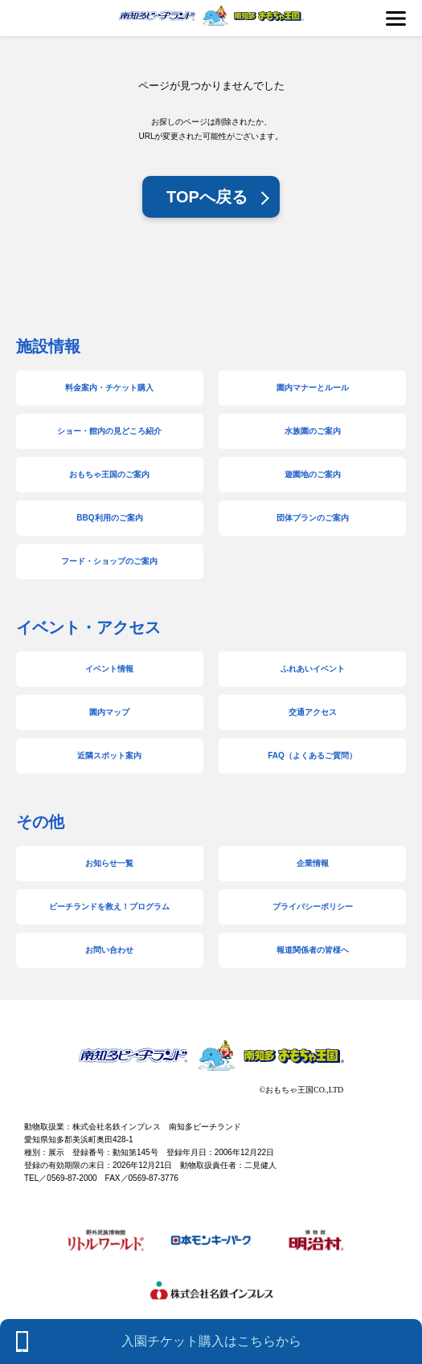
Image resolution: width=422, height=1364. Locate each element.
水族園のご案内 (313, 431)
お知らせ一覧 (109, 863)
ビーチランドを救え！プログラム (109, 906)
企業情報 (313, 863)
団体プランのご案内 (313, 517)
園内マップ (109, 712)
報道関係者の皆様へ (313, 949)
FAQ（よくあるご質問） (312, 755)
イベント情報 (109, 668)
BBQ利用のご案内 (109, 517)
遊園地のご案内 (313, 474)
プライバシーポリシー (312, 906)
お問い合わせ (109, 949)
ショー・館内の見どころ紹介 (109, 431)
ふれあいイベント (313, 668)
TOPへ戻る (207, 197)
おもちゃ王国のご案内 (109, 474)
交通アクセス (313, 712)
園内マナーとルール (313, 387)
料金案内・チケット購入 (109, 387)
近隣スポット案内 (109, 755)
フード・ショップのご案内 (109, 561)
